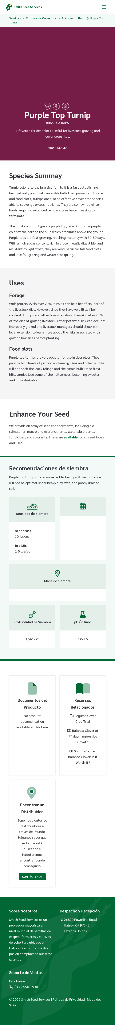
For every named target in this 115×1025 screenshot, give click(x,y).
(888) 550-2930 (23, 987)
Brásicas (67, 18)
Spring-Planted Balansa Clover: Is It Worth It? (82, 757)
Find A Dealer (57, 147)
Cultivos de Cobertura (41, 18)
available (71, 437)
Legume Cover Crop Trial (85, 718)
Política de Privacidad (69, 999)
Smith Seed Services (28, 7)
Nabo (81, 18)
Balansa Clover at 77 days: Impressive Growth (83, 736)
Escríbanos (17, 981)
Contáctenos (32, 876)
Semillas (15, 18)
